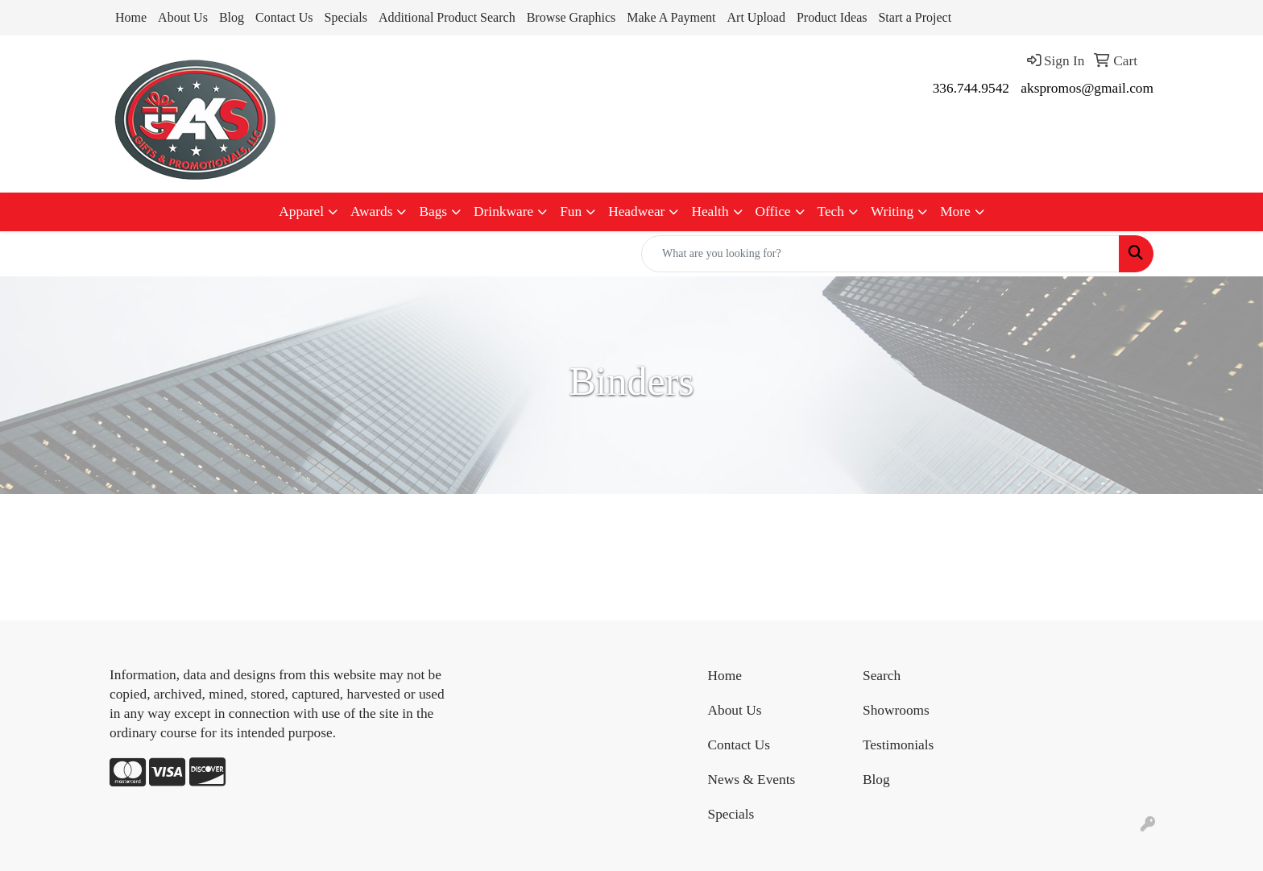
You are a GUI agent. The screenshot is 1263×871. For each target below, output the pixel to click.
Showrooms (896, 710)
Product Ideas (832, 17)
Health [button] (709, 211)
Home (131, 17)
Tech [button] (831, 211)
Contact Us (284, 17)
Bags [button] (433, 211)
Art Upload (756, 17)
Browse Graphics (571, 17)
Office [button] (773, 211)
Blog (231, 17)
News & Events (752, 779)
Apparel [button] (301, 211)
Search (882, 675)
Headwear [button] (636, 211)
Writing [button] (892, 211)
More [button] (955, 211)
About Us (183, 17)
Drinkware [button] (503, 211)
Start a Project (914, 17)
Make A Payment (671, 17)
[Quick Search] (880, 253)
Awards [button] (371, 211)
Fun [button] (571, 211)
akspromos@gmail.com (1087, 88)
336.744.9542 (971, 88)
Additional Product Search (447, 17)
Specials (346, 17)
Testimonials (898, 745)
